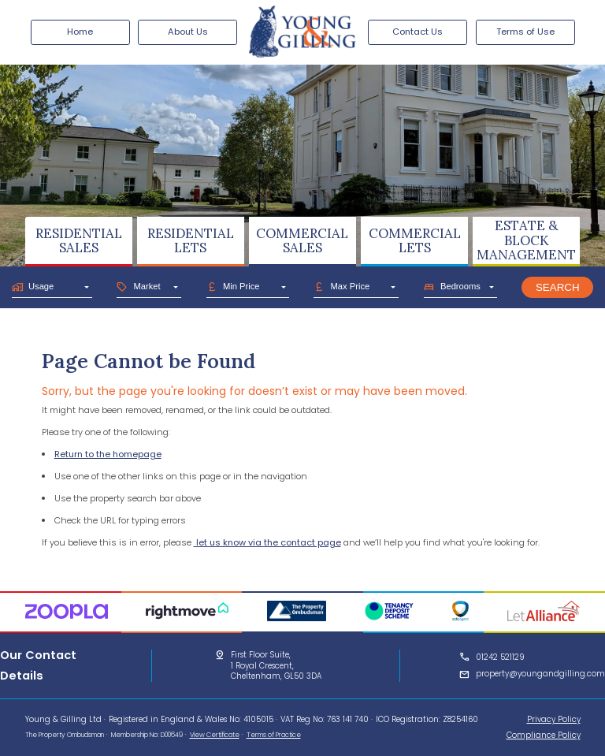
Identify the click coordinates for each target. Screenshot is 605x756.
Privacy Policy (554, 719)
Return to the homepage (107, 454)
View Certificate (214, 734)
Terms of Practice (274, 734)
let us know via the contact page (267, 542)
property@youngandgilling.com (540, 673)
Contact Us (417, 31)
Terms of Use (525, 31)
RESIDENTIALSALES (78, 240)
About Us (188, 31)
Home (80, 31)
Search (558, 287)
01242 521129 (500, 657)
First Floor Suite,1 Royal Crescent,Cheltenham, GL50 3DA (276, 665)
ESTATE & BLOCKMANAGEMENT (526, 240)
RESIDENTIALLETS (190, 240)
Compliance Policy (544, 735)
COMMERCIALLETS (415, 240)
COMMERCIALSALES (302, 240)
